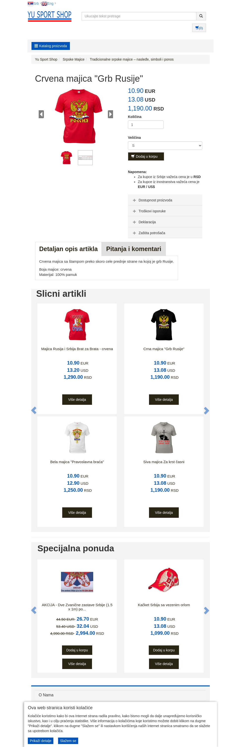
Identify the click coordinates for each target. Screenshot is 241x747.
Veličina (134, 138)
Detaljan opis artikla (68, 248)
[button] (34, 410)
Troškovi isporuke (149, 211)
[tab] (165, 199)
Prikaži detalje (40, 741)
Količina (134, 117)
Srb (33, 3)
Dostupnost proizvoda (152, 200)
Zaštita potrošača (148, 233)
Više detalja (77, 400)
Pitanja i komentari (133, 248)
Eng (47, 3)
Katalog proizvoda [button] (50, 46)
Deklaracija (144, 222)
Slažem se (68, 741)
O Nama (46, 695)
